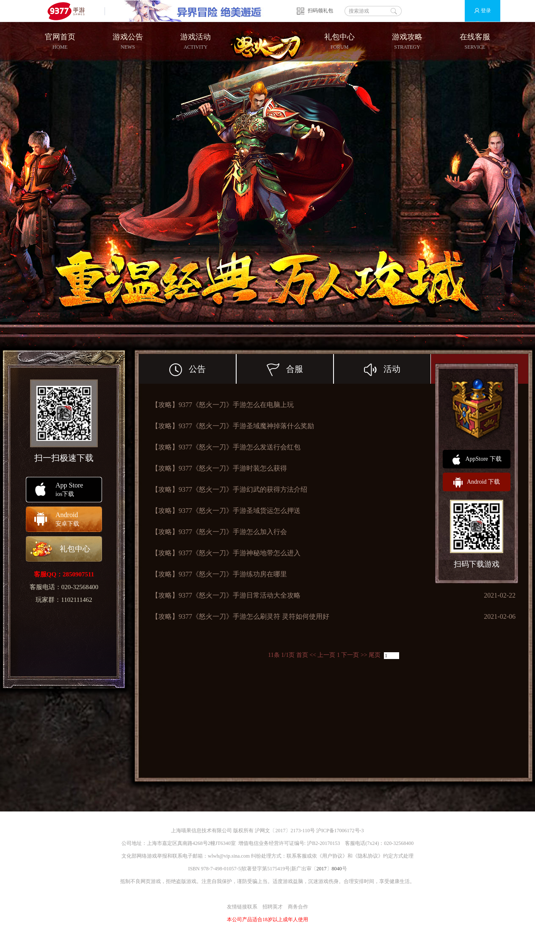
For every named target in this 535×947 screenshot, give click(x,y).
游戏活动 (195, 42)
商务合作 (298, 907)
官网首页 (60, 42)
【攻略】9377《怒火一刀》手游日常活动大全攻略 (226, 595)
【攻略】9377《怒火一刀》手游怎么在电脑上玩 (223, 404)
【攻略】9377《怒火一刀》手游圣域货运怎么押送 (226, 510)
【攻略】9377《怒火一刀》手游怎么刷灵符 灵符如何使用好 (240, 616)
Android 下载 (476, 482)
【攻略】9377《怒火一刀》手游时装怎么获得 (219, 468)
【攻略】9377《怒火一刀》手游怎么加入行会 (219, 531)
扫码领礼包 (320, 11)
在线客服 (475, 42)
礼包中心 (339, 42)
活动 (397, 369)
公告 (202, 369)
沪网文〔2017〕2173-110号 (285, 830)
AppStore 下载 (476, 459)
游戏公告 (128, 42)
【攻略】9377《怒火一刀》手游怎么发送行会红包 (226, 447)
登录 (479, 11)
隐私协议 (368, 856)
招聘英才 (272, 907)
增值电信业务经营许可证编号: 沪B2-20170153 (289, 843)
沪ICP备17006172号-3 (340, 830)
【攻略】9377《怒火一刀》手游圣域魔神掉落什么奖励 (233, 425)
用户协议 (332, 856)
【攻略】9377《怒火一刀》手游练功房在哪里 (219, 574)
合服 (300, 369)
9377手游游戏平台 (70, 11)
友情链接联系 (242, 907)
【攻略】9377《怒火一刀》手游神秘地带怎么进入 (226, 553)
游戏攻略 (407, 42)
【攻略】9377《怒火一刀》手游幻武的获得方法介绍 (229, 489)
